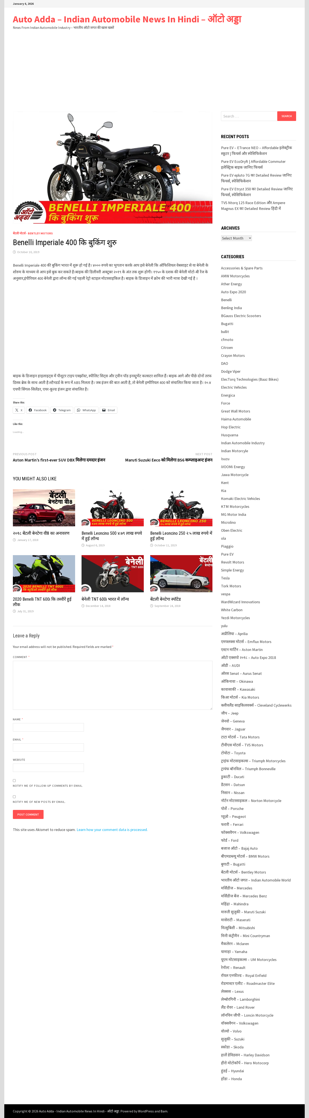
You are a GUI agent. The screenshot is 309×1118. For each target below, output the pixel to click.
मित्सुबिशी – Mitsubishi (238, 927)
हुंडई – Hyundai (232, 1070)
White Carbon (231, 609)
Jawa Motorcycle (234, 474)
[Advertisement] (154, 79)
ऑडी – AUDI (230, 665)
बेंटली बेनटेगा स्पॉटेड (165, 599)
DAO (224, 363)
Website (19, 760)
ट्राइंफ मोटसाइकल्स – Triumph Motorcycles (253, 760)
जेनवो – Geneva (233, 721)
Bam (164, 1111)
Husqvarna (229, 434)
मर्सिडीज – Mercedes (236, 888)
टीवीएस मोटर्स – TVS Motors (242, 744)
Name (18, 719)
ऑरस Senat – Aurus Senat (241, 673)
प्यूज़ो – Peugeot (233, 816)
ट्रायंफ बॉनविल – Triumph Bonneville (248, 768)
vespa (225, 593)
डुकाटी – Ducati (232, 776)
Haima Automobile (236, 419)
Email (18, 739)
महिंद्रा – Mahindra (234, 903)
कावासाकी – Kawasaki (238, 689)
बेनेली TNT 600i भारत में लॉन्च (105, 599)
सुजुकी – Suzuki (232, 1039)
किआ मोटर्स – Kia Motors (240, 697)
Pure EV (227, 554)
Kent (225, 482)
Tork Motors (231, 585)
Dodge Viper (231, 371)
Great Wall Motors (235, 411)
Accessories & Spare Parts (242, 268)
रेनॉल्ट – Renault (233, 967)
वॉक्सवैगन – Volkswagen (239, 1023)
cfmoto (227, 339)
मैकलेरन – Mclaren (235, 943)
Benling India (231, 307)
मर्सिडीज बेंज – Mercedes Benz (244, 895)
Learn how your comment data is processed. (112, 829)
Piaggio (227, 546)
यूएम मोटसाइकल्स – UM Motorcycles (249, 959)
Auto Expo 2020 (233, 291)
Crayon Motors (233, 355)
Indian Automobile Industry (243, 442)
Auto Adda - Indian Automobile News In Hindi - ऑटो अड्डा (79, 1111)
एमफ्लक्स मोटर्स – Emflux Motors (246, 641)
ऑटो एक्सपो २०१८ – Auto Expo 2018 (248, 657)
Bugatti (227, 323)
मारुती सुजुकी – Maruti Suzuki (243, 911)
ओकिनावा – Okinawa (237, 681)
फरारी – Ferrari (232, 824)
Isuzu (225, 458)
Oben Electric (231, 530)
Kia (223, 490)
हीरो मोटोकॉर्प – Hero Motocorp (245, 1062)
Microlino (228, 522)
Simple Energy (232, 570)
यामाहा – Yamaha (234, 951)
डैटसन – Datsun (233, 784)
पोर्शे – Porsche (232, 808)
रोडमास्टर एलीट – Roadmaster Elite (248, 983)
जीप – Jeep (229, 713)
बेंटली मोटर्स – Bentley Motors (243, 872)
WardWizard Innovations (240, 601)
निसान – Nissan (232, 792)
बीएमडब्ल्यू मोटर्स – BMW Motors (245, 856)
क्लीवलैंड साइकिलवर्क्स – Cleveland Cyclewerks (256, 705)
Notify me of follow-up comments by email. (48, 786)
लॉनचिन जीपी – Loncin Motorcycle (247, 1015)
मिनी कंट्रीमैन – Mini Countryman (245, 935)
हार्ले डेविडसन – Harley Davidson (245, 1054)
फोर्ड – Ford (229, 840)
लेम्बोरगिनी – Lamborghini (240, 999)
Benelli (226, 299)
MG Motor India (233, 514)
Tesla (225, 578)
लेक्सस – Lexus (232, 991)
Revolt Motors (232, 562)
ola (223, 538)
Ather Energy (231, 283)
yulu (224, 625)
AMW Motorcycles (235, 275)
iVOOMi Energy (233, 466)
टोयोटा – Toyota (233, 752)
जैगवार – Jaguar (233, 729)
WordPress (146, 1111)
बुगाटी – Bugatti (233, 864)
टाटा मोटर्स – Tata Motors (240, 737)
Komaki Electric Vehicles (240, 498)
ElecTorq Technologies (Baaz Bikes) (250, 379)
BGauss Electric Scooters (241, 315)
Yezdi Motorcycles (235, 617)
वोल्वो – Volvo (231, 1031)
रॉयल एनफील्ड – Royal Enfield (244, 975)
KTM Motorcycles (235, 506)
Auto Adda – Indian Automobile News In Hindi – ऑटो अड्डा (127, 19)
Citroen (227, 347)
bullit (225, 331)
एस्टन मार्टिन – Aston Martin (242, 649)
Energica (228, 395)
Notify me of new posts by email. (39, 802)
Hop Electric (231, 427)
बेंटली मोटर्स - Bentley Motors (33, 233)
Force (225, 403)
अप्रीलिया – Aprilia (234, 633)
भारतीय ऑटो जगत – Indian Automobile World (256, 880)
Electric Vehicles (234, 387)
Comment (21, 657)
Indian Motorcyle (234, 450)
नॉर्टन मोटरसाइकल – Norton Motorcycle (251, 800)
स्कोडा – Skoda (232, 1047)
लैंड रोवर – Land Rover (238, 1007)
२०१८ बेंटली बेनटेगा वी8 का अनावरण (41, 533)
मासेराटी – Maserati (235, 919)
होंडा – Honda (231, 1078)
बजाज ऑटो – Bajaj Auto (239, 848)
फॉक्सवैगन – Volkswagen (240, 832)
